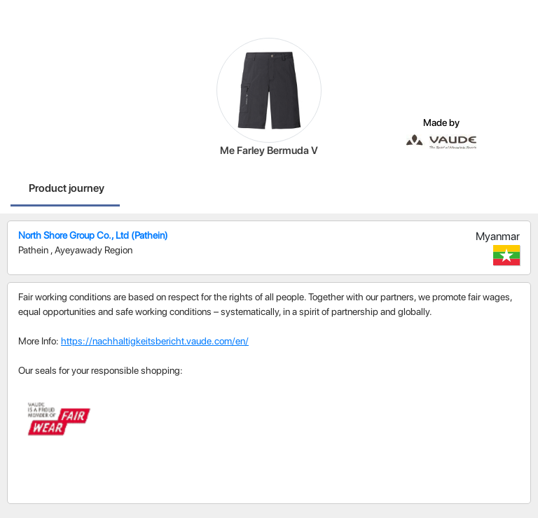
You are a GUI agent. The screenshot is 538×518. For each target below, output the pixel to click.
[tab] (67, 189)
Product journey (66, 188)
